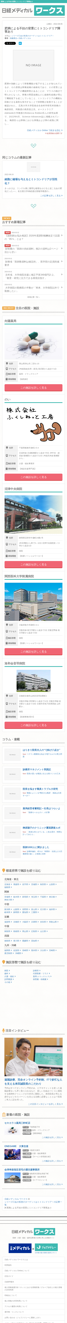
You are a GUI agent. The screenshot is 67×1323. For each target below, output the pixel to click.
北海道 (8, 884)
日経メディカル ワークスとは (16, 1260)
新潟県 (8, 909)
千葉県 (44, 897)
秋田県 (44, 884)
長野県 (26, 909)
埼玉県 (35, 897)
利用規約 (8, 1265)
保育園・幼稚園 (40, 979)
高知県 (35, 941)
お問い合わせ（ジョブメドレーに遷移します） (23, 1318)
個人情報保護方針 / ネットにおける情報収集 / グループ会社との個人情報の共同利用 (33, 1288)
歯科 (7, 973)
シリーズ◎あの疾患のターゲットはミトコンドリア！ (33, 36)
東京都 (53, 897)
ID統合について (11, 1295)
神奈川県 (9, 900)
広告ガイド (9, 1276)
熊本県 (35, 950)
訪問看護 (9, 979)
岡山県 (26, 931)
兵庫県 (35, 922)
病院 (7, 970)
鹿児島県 (9, 953)
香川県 (17, 941)
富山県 (35, 909)
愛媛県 (26, 941)
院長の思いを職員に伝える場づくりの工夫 (43, 774)
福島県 (8, 887)
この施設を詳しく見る (33, 387)
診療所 (36, 970)
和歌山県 (53, 922)
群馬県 (26, 897)
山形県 (53, 884)
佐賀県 (17, 950)
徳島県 (8, 941)
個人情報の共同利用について (16, 1301)
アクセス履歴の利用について (16, 1306)
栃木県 (17, 897)
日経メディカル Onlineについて (17, 1271)
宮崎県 (53, 950)
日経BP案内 (9, 1282)
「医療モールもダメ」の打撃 (38, 812)
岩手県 (26, 884)
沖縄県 (19, 953)
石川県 (44, 909)
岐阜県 (8, 912)
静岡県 (17, 912)
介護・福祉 (10, 976)
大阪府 (26, 922)
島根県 (17, 931)
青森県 (17, 884)
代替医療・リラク (41, 973)
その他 (8, 982)
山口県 (44, 931)
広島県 (35, 931)
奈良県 (44, 922)
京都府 (17, 922)
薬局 (42, 976)
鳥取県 (8, 931)
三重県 (35, 912)
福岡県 (8, 950)
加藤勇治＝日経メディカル (20, 38)
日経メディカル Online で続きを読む (44, 130)
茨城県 (8, 897)
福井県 (53, 909)
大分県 (44, 950)
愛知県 (26, 912)
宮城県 (35, 884)
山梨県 (17, 909)
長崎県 (26, 950)
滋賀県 (8, 922)
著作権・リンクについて (14, 1312)
